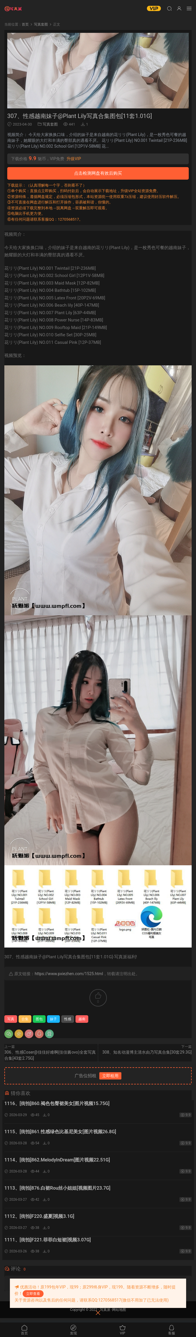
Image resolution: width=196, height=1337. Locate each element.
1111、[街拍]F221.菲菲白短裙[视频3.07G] (47, 1244)
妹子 (53, 1019)
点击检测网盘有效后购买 (98, 173)
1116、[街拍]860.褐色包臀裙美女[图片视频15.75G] (56, 1103)
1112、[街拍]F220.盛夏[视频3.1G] (39, 1221)
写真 (10, 1019)
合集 (24, 1019)
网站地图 (119, 1314)
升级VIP (73, 159)
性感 (67, 1019)
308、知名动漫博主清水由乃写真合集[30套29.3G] (147, 1052)
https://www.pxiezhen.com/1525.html (69, 973)
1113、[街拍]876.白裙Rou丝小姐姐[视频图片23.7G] (57, 1191)
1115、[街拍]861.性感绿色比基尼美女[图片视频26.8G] (60, 1133)
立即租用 (110, 1075)
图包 (39, 1019)
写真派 (105, 1314)
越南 (81, 1019)
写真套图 (50, 124)
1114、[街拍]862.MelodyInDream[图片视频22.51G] (57, 1162)
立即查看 (33, 1294)
